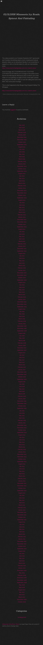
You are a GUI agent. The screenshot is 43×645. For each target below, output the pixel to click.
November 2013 (21, 456)
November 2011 (21, 515)
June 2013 (22, 468)
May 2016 (22, 389)
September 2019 (22, 306)
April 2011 (22, 531)
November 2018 (21, 328)
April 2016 (22, 391)
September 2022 (22, 226)
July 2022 (22, 231)
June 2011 (22, 527)
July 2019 (21, 311)
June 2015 (22, 413)
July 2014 (21, 437)
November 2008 (22, 580)
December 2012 (21, 483)
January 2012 (21, 510)
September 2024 (22, 171)
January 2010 (22, 568)
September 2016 (22, 379)
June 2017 (22, 357)
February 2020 (22, 297)
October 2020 (22, 277)
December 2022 (21, 219)
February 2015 (22, 420)
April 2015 (22, 418)
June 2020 (22, 287)
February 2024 (22, 185)
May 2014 (22, 442)
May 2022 (22, 236)
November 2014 (21, 427)
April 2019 (22, 316)
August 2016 (21, 381)
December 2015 (21, 401)
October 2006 (22, 602)
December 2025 (21, 137)
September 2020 (22, 280)
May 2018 (22, 338)
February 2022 (22, 243)
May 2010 (22, 558)
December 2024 (21, 166)
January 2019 (22, 323)
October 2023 (22, 195)
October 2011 (22, 517)
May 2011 (21, 529)
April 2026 (22, 127)
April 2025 (22, 156)
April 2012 (22, 502)
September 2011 (21, 519)
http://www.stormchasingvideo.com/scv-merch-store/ (19, 68)
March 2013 (22, 476)
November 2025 (21, 139)
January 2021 (21, 270)
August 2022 (21, 229)
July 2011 (21, 524)
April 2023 (22, 210)
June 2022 (22, 234)
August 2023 (21, 200)
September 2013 (21, 461)
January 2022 (22, 246)
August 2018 (21, 333)
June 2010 (22, 556)
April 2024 (22, 181)
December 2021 (21, 248)
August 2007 (21, 590)
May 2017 (21, 360)
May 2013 (21, 471)
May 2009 (22, 573)
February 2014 (22, 449)
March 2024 (22, 183)
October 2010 (22, 546)
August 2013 (21, 464)
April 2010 (22, 560)
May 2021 (21, 260)
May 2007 (22, 592)
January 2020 (22, 299)
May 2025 (22, 154)
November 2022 (21, 222)
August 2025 (21, 147)
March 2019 (22, 318)
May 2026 (22, 125)
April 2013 (22, 473)
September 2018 (22, 331)
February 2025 (22, 161)
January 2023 (22, 217)
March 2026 (22, 130)
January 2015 (21, 422)
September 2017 (21, 350)
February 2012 (22, 507)
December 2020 (21, 272)
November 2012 (21, 485)
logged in (13, 110)
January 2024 (22, 188)
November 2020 (21, 275)
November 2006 (22, 599)
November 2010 (21, 544)
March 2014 (22, 447)
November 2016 (21, 374)
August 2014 (21, 435)
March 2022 (22, 241)
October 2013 (22, 459)
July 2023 (22, 202)
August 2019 (21, 309)
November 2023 (21, 193)
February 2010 (22, 565)
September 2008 (22, 582)
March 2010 (22, 563)
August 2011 (22, 522)
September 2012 (21, 490)
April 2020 (22, 292)
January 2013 (21, 481)
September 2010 (22, 548)
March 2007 (22, 597)
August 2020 (21, 282)
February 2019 (22, 321)
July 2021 (21, 256)
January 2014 (22, 452)
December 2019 (21, 301)
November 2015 (21, 403)
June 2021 (22, 258)
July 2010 (21, 553)
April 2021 (22, 263)
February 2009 (22, 575)
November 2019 (21, 304)
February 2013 (22, 478)
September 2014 (22, 432)
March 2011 (22, 534)
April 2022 (22, 239)
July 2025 (22, 149)
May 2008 (22, 585)
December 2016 (21, 372)
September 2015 (21, 408)
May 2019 (22, 314)
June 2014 (22, 439)
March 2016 (22, 393)
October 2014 (22, 430)
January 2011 (21, 539)
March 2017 (22, 364)
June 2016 (22, 386)
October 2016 (22, 376)
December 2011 (21, 512)
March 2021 (22, 265)
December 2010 (21, 541)
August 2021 (21, 253)
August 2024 (21, 173)
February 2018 (22, 343)
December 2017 (21, 347)
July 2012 (21, 495)
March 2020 (22, 294)
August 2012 (21, 493)
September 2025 (22, 144)
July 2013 (21, 466)
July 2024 (22, 176)
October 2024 (22, 168)
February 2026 (22, 132)
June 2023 (22, 205)
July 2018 (21, 335)
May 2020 (22, 289)
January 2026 (22, 135)
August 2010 (21, 551)
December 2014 (21, 425)
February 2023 (22, 214)
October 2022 (22, 224)
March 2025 (22, 159)
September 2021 (21, 251)
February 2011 (22, 536)
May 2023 (22, 207)
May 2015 (21, 415)
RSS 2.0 (36, 94)
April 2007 (22, 594)
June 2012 (22, 498)
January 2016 (22, 398)
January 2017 (21, 369)
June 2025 (22, 151)
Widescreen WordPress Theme (10, 624)
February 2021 (22, 268)
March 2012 (22, 505)
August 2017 (21, 352)
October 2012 (22, 488)
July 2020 (22, 285)
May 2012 (21, 500)
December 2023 (21, 190)
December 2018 (21, 326)
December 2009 (21, 570)
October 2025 (22, 142)
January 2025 (22, 164)
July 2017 (21, 355)
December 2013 (21, 454)
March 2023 (22, 212)
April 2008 (22, 587)
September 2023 (22, 197)
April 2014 (22, 444)
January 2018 (22, 345)
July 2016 (21, 384)
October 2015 (22, 406)
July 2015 (21, 410)
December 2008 (21, 577)
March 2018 (22, 340)
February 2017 (22, 367)
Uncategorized (32, 94)
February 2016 (22, 396)
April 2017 (22, 362)
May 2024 (22, 178)
